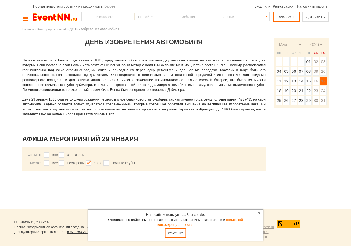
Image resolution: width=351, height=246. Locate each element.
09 (316, 71)
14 (301, 81)
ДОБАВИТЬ (315, 17)
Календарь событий (51, 29)
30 (316, 100)
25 (279, 100)
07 (301, 71)
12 (286, 81)
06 (294, 71)
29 (308, 100)
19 (286, 90)
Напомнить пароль (312, 6)
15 (308, 81)
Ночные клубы (123, 163)
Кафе (98, 163)
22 (308, 90)
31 (323, 100)
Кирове (109, 6)
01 (308, 61)
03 (323, 61)
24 (323, 90)
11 (279, 81)
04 (279, 71)
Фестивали (76, 155)
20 (294, 90)
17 (323, 81)
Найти (86, 16)
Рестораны (76, 163)
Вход (258, 6)
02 (316, 61)
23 (316, 90)
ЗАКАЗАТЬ (286, 17)
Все (55, 155)
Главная (28, 29)
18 (279, 90)
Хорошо (176, 233)
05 (286, 71)
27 (294, 100)
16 (316, 81)
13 (294, 81)
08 (308, 71)
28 (301, 100)
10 (323, 71)
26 (286, 100)
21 (301, 90)
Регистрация (283, 6)
